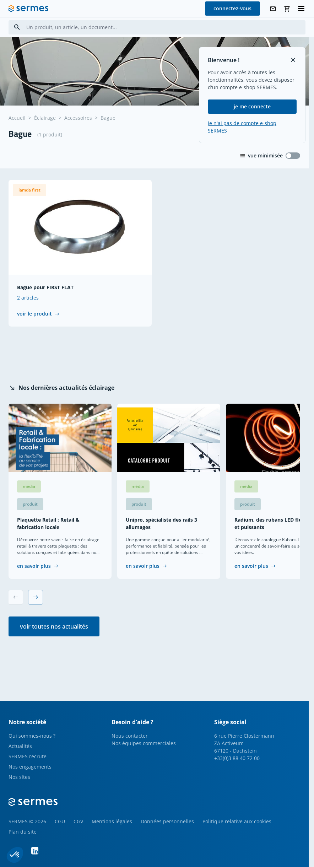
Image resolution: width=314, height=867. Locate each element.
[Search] (17, 27)
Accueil (17, 117)
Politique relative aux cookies (236, 821)
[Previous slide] (16, 597)
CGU (60, 821)
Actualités (20, 746)
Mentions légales (112, 821)
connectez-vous (232, 8)
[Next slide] (35, 597)
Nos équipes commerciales (144, 743)
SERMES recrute (28, 756)
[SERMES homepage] (28, 8)
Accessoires (78, 117)
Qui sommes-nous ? (32, 735)
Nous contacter (130, 735)
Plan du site (23, 831)
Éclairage (45, 117)
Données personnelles (167, 821)
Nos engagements (30, 766)
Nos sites (19, 777)
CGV (78, 821)
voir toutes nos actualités (54, 626)
